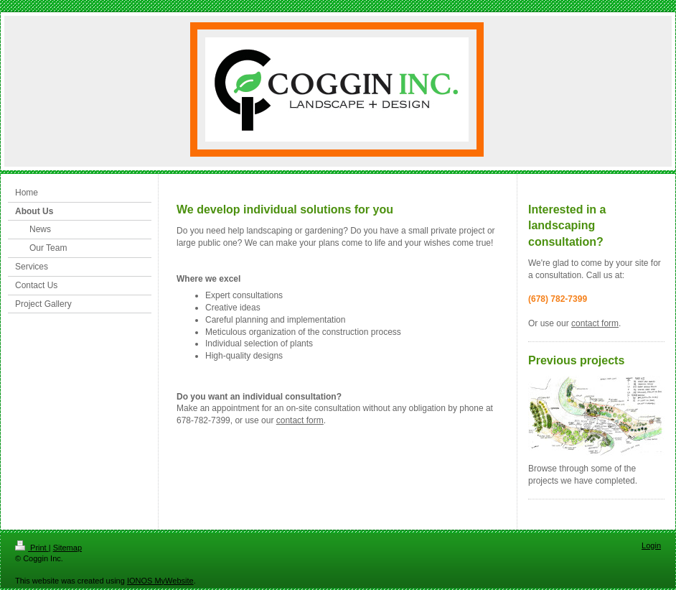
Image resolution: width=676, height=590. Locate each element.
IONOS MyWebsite (160, 580)
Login (651, 545)
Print (32, 547)
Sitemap (67, 547)
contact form (300, 420)
